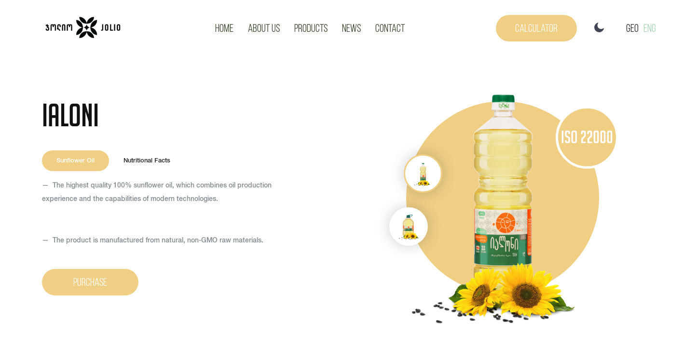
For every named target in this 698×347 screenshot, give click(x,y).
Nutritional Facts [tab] (146, 161)
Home (224, 28)
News (351, 28)
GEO (632, 28)
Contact (390, 28)
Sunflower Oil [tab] (75, 161)
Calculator (536, 28)
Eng (649, 28)
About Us (264, 28)
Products (311, 28)
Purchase (90, 282)
